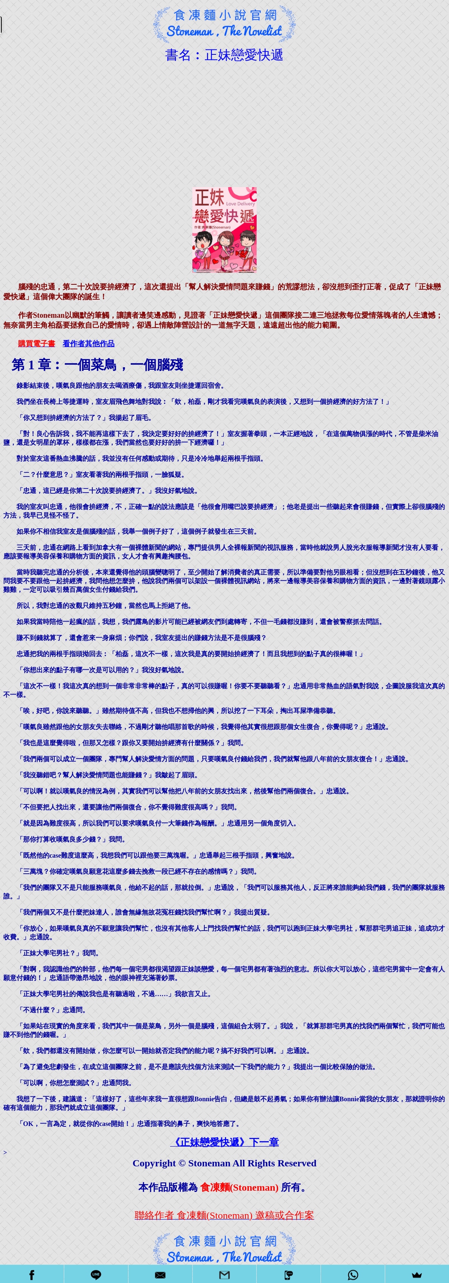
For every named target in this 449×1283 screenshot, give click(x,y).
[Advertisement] (224, 122)
